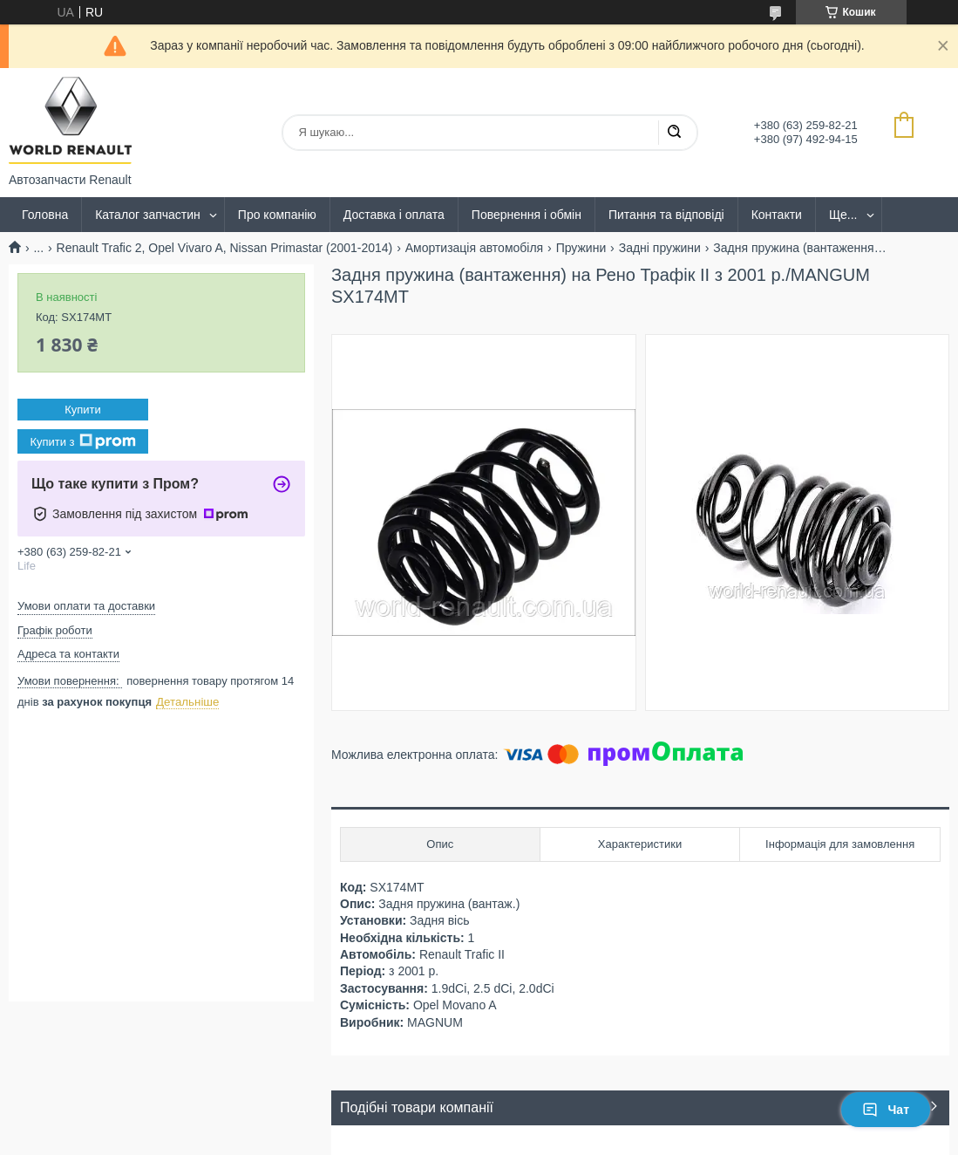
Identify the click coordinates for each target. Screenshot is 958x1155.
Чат (885, 1109)
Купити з (82, 441)
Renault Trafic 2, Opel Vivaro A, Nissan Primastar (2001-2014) (225, 248)
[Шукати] (674, 132)
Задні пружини (660, 248)
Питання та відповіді (666, 215)
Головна (45, 215)
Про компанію (277, 215)
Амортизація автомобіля (474, 248)
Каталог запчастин (147, 215)
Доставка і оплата (394, 215)
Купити (83, 409)
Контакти (776, 215)
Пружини (581, 248)
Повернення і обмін (526, 215)
